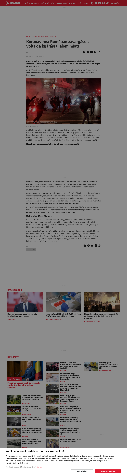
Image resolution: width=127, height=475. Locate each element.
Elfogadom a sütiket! (108, 471)
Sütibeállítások (82, 471)
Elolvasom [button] (40, 467)
